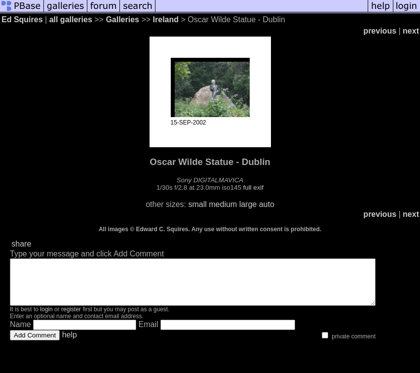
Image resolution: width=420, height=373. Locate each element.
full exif (253, 187)
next (411, 31)
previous (379, 31)
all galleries (70, 19)
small (197, 204)
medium (223, 204)
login (46, 318)
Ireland (166, 19)
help (69, 343)
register (71, 318)
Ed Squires (22, 19)
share (21, 244)
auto (266, 204)
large (248, 204)
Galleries (122, 19)
